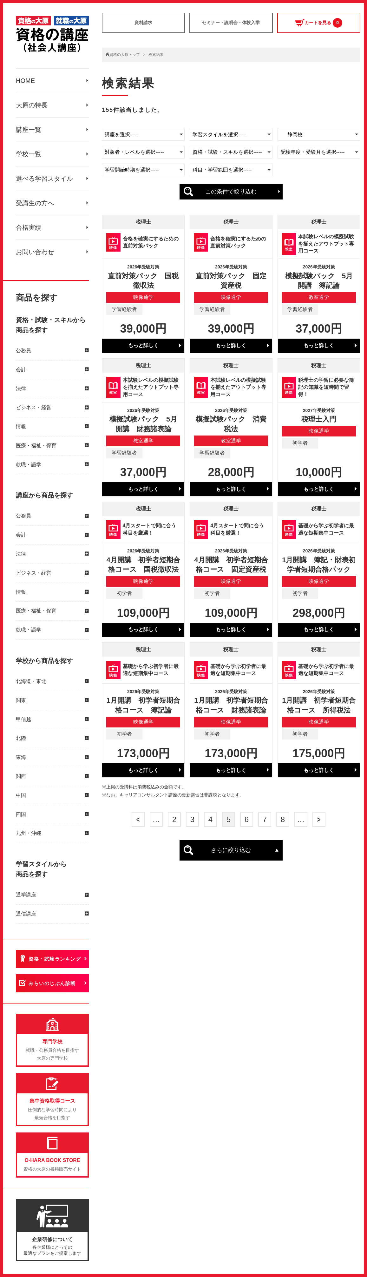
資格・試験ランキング (55, 959)
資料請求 (143, 22)
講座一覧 (28, 129)
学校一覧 (28, 154)
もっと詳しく (143, 345)
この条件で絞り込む (231, 191)
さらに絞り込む (231, 850)
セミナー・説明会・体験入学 (231, 22)
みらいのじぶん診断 (52, 983)
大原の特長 (32, 105)
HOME (25, 80)
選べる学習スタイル (44, 178)
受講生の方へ (35, 202)
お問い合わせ (35, 251)
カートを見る (318, 23)
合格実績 (28, 227)
